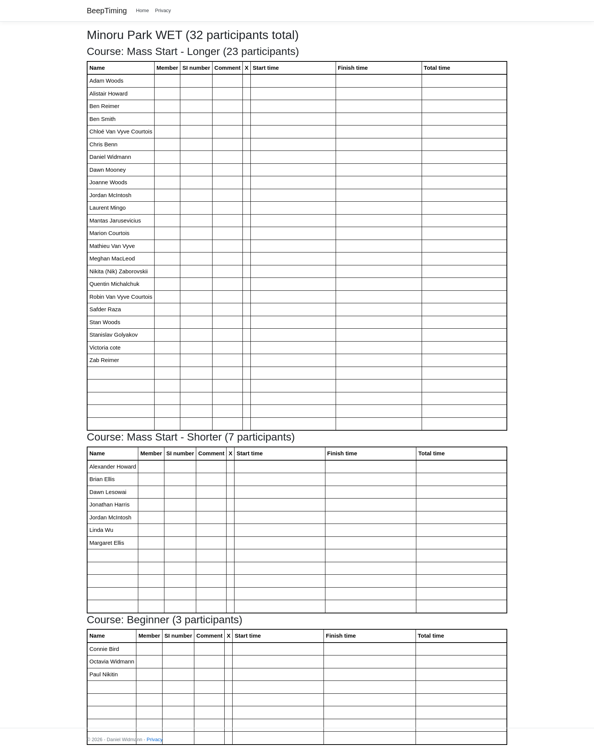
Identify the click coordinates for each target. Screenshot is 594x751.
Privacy (163, 10)
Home (142, 10)
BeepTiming (107, 10)
